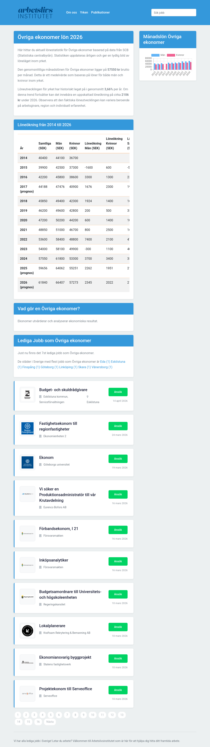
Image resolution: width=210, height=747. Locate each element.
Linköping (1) (68, 367)
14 (18, 721)
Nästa (50, 721)
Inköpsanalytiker (53, 560)
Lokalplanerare (52, 625)
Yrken (84, 12)
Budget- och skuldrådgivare (63, 389)
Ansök (118, 391)
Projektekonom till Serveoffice (65, 688)
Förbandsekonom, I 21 (58, 528)
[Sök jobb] (173, 12)
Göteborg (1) (49, 367)
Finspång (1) (31, 367)
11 (102, 714)
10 (92, 714)
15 (28, 721)
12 (112, 714)
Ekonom (46, 457)
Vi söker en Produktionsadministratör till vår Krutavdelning (67, 495)
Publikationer (100, 12)
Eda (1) (105, 362)
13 (121, 714)
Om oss (71, 12)
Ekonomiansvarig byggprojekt (65, 657)
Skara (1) (84, 367)
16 (38, 721)
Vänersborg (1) (102, 367)
